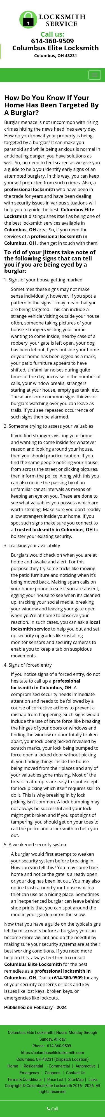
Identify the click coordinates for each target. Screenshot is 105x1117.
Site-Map (76, 1079)
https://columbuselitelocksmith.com (52, 1052)
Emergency (29, 1073)
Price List (55, 1079)
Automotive (86, 1066)
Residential (33, 1066)
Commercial (59, 1066)
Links (93, 1079)
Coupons (52, 1073)
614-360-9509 (52, 40)
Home (13, 1066)
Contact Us (75, 1073)
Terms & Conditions (24, 1079)
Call (52, 1108)
